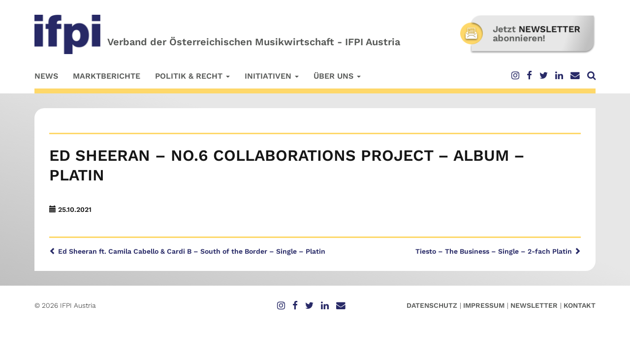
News (46, 76)
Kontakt (580, 305)
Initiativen (272, 76)
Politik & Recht (192, 76)
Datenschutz (432, 305)
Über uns (337, 76)
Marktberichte (106, 76)
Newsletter (534, 305)
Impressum (483, 305)
